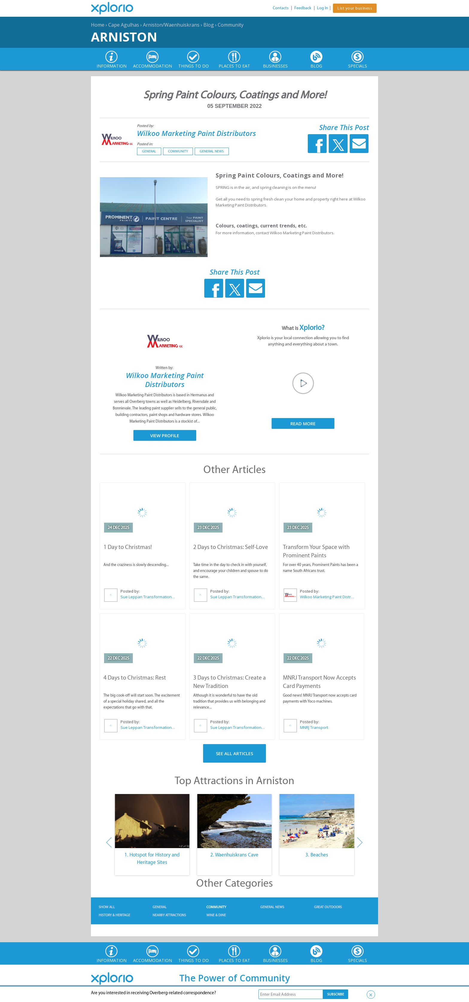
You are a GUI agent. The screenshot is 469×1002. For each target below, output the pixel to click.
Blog (208, 25)
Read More (303, 423)
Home (97, 25)
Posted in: (145, 144)
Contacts (281, 7)
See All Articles (234, 753)
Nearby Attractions (169, 915)
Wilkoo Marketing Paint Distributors (196, 133)
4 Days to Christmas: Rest (134, 677)
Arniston (124, 36)
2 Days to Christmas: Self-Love (230, 546)
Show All (107, 907)
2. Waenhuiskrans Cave (234, 855)
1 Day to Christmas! (127, 546)
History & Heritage (114, 915)
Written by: (165, 367)
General (149, 151)
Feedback (302, 7)
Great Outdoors (328, 907)
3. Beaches (316, 855)
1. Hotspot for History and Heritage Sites (152, 858)
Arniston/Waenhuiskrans (171, 25)
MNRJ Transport (314, 727)
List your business (354, 8)
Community (230, 25)
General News (212, 151)
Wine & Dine (216, 915)
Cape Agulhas (123, 25)
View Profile (164, 435)
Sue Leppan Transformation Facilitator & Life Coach (148, 596)
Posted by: (146, 125)
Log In (322, 7)
